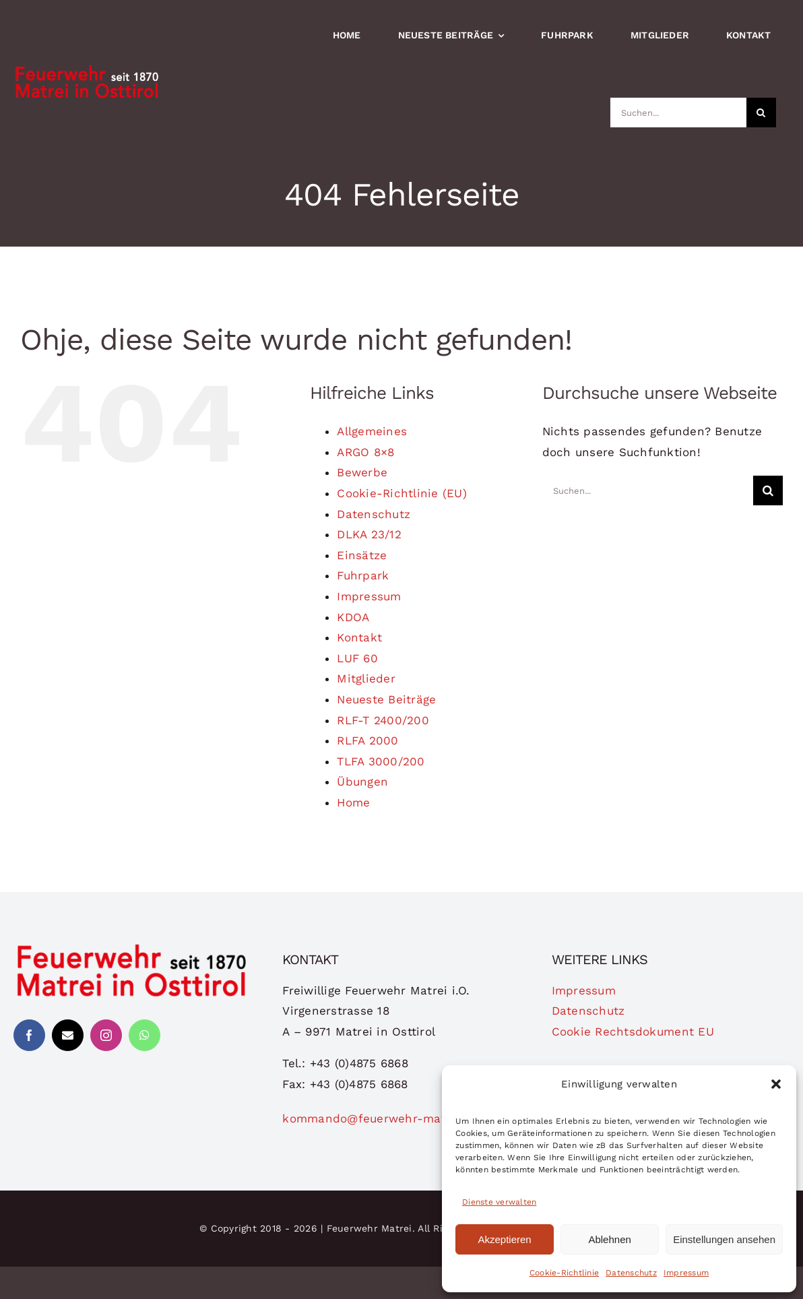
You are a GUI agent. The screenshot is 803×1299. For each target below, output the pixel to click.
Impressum (686, 1272)
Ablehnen (609, 1239)
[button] (776, 1084)
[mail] (68, 1035)
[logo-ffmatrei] (132, 948)
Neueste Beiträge (386, 699)
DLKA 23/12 (369, 534)
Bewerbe (362, 472)
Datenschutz (631, 1272)
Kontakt (359, 637)
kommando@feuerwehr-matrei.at (379, 1118)
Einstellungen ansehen (724, 1239)
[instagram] (106, 1035)
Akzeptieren (504, 1239)
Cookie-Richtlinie (564, 1272)
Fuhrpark (363, 575)
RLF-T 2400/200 (383, 720)
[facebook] (29, 1035)
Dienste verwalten (499, 1202)
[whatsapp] (144, 1035)
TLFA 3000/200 (380, 761)
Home (353, 802)
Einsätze (362, 555)
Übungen (362, 781)
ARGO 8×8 (365, 452)
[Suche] (761, 112)
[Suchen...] (678, 112)
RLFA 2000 (367, 740)
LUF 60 (357, 658)
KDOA (353, 617)
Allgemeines (372, 431)
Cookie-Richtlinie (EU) (402, 493)
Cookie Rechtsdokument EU (633, 1031)
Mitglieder (366, 678)
